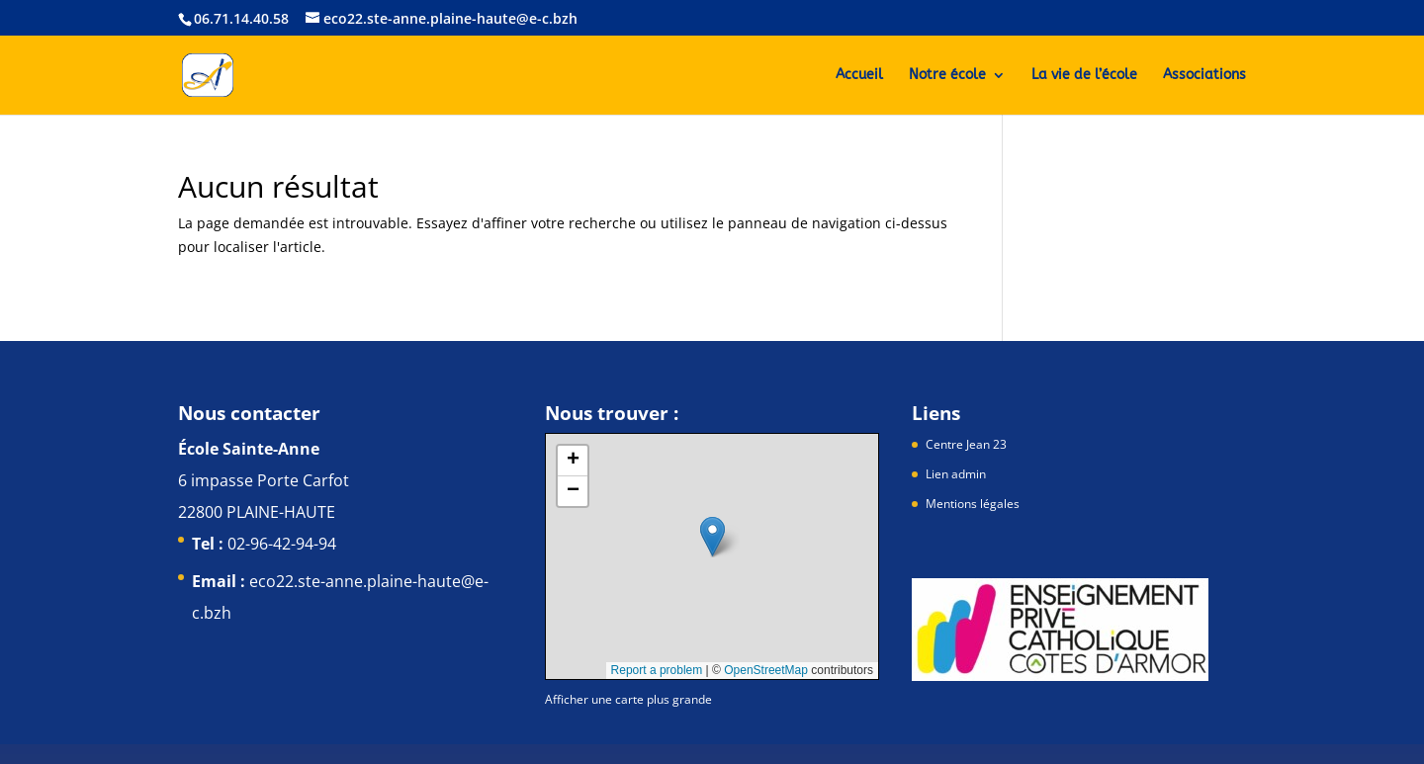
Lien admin (956, 474)
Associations (1204, 75)
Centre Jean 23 (966, 444)
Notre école (947, 75)
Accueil (859, 75)
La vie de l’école (1084, 75)
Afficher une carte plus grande (628, 699)
